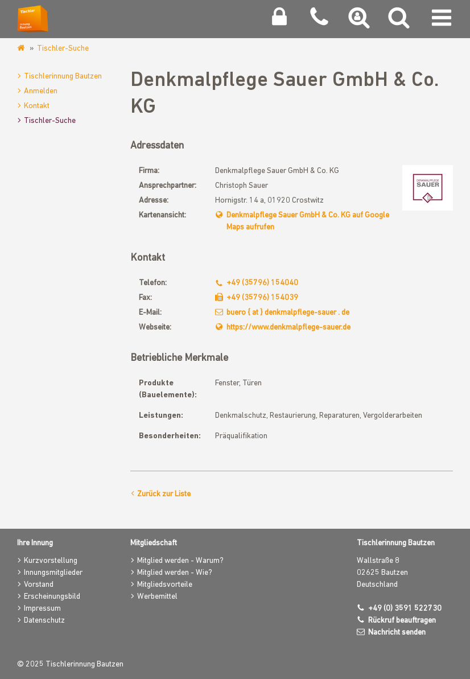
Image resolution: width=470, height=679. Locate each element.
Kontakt (37, 106)
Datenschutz (44, 620)
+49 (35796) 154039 (262, 298)
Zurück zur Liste (164, 494)
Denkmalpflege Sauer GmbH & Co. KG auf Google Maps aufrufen (307, 221)
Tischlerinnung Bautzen (63, 76)
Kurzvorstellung (50, 561)
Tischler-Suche (63, 48)
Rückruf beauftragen (402, 620)
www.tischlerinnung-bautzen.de (22, 48)
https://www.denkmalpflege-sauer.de (288, 327)
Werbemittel (157, 596)
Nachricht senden (397, 632)
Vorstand (38, 585)
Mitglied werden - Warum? (180, 561)
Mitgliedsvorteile (164, 585)
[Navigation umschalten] (441, 20)
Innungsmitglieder (53, 573)
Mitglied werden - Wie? (174, 573)
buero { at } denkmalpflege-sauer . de (287, 312)
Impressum (42, 608)
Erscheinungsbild (52, 596)
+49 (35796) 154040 (262, 283)
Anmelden (40, 91)
